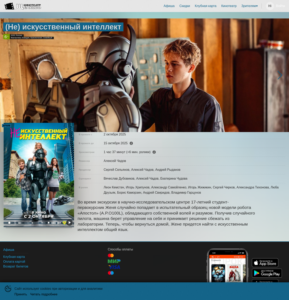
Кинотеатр (228, 6)
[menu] (152, 6)
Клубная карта (206, 6)
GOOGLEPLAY (267, 273)
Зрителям (248, 6)
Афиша (169, 6)
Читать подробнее (44, 294)
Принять (20, 294)
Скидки (184, 6)
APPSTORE (265, 262)
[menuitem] (169, 6)
